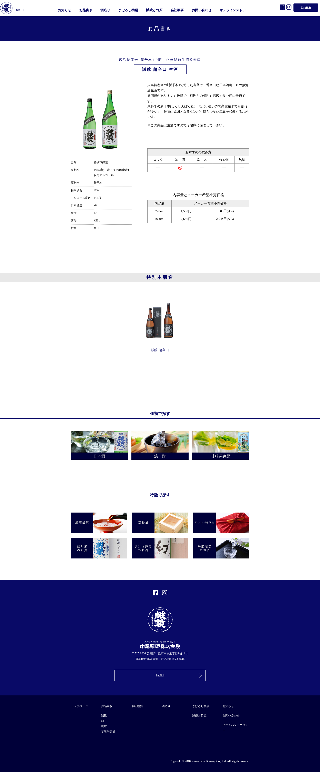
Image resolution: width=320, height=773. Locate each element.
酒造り (106, 9)
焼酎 (104, 727)
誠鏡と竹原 (155, 9)
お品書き (86, 9)
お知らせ (64, 9)
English (305, 7)
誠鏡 (104, 716)
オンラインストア (233, 9)
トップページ (79, 706)
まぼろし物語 (128, 9)
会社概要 (177, 9)
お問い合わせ (202, 9)
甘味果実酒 (108, 732)
